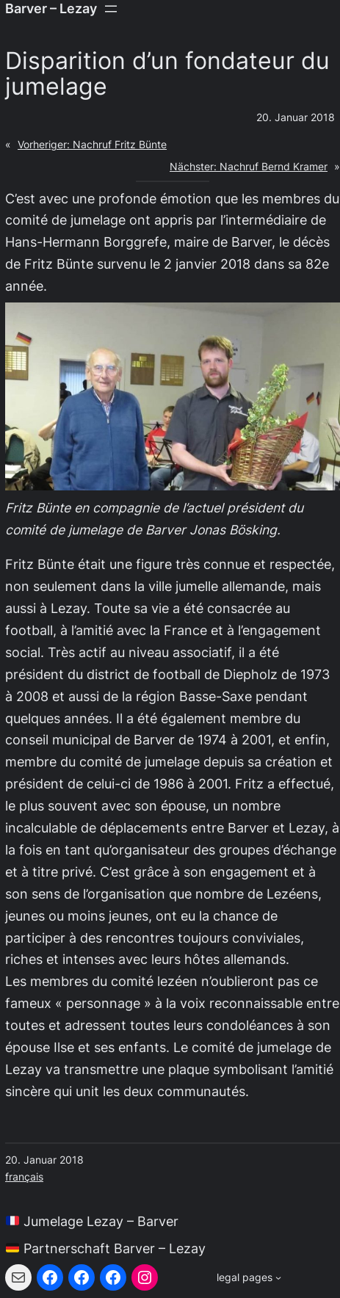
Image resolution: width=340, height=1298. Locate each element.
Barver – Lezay (51, 8)
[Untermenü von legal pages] (249, 1278)
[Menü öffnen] (111, 9)
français (24, 1177)
